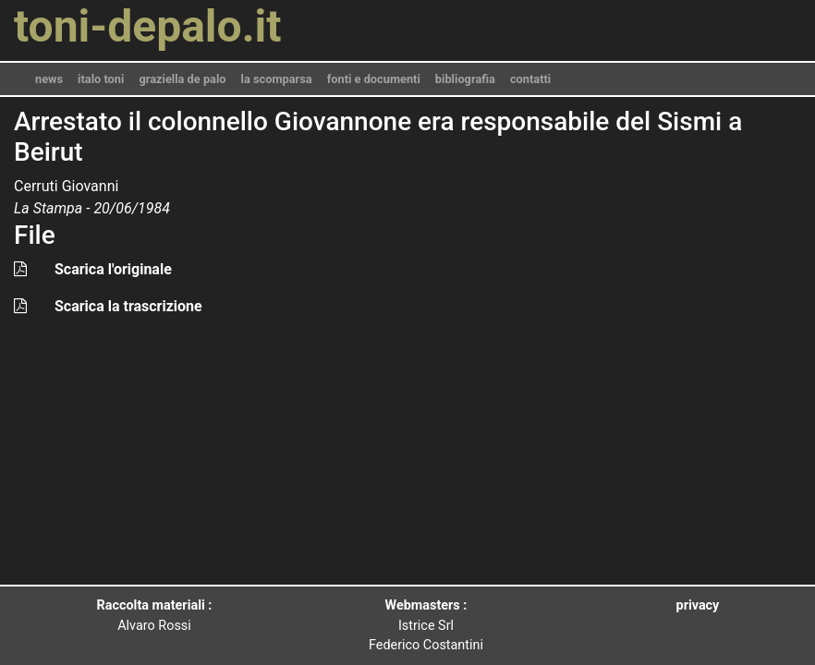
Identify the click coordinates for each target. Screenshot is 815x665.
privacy (698, 605)
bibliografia (465, 79)
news (49, 79)
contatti (530, 79)
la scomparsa (276, 79)
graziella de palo (182, 79)
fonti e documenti (373, 79)
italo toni (101, 79)
